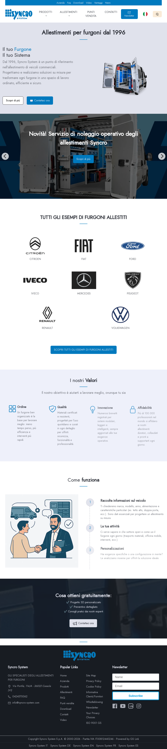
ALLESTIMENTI (68, 15)
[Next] (161, 156)
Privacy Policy (93, 681)
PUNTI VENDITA (90, 15)
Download (78, 2)
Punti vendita (67, 703)
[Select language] (145, 14)
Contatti (64, 714)
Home (63, 675)
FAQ (62, 698)
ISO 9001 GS (93, 723)
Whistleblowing (94, 702)
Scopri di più (13, 100)
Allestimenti (66, 692)
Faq (69, 2)
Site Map (91, 675)
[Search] (157, 14)
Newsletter (129, 14)
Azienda (61, 2)
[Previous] (5, 156)
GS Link (134, 739)
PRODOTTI (45, 15)
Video (89, 2)
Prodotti (64, 687)
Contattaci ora (40, 100)
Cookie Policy (93, 687)
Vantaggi (98, 2)
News (107, 2)
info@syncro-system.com (23, 703)
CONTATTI (111, 14)
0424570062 (17, 696)
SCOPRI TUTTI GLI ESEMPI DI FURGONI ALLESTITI (83, 350)
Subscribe (136, 696)
